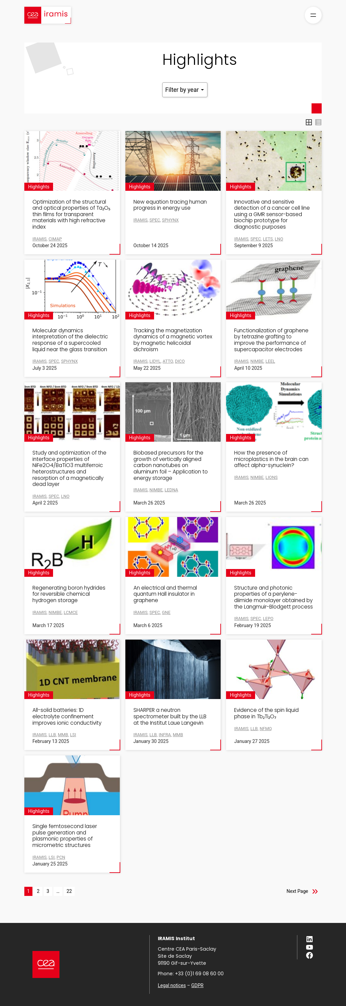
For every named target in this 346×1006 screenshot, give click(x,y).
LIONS (272, 477)
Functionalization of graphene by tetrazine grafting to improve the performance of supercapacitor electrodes (271, 340)
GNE (166, 612)
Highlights (38, 186)
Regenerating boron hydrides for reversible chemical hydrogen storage (68, 594)
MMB (178, 734)
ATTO (168, 361)
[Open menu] (313, 15)
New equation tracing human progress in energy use (170, 205)
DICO (180, 361)
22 (69, 891)
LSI (73, 734)
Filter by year (184, 89)
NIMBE (156, 489)
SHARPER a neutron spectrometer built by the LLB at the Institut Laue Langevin (169, 716)
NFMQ (266, 728)
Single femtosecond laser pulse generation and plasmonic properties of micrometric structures (64, 835)
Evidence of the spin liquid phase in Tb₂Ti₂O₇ (266, 713)
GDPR (197, 985)
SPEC (154, 220)
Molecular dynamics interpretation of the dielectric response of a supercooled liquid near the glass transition (70, 340)
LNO (279, 238)
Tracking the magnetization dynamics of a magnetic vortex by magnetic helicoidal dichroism (172, 340)
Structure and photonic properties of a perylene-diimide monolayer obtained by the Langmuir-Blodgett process (273, 597)
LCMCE (71, 612)
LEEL (270, 361)
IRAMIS (140, 220)
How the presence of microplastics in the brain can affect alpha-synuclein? (271, 459)
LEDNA (171, 489)
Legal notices (172, 985)
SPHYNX (170, 220)
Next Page (297, 891)
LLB (254, 728)
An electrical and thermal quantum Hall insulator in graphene (165, 594)
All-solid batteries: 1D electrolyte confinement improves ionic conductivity (66, 716)
